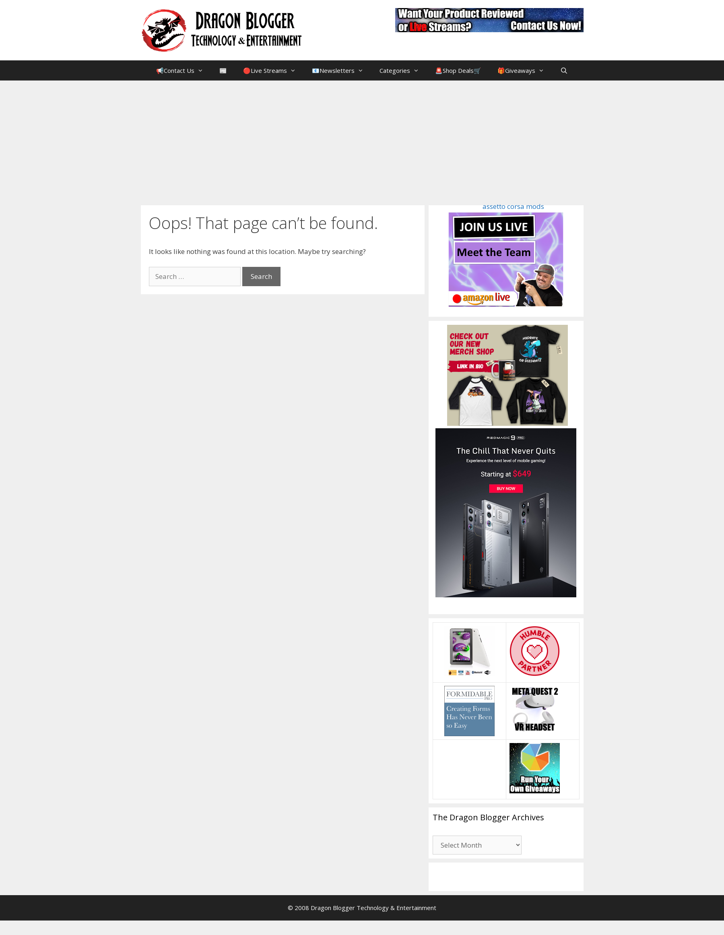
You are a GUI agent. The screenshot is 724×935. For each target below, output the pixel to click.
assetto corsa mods (513, 206)
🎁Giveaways (524, 70)
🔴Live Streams (273, 70)
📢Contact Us (183, 70)
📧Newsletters (341, 70)
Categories (403, 70)
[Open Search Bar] (564, 70)
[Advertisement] (362, 141)
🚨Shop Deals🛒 (458, 70)
